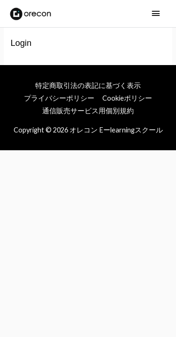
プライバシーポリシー (59, 98)
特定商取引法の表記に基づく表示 (88, 85)
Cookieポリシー (127, 98)
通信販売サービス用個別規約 (88, 111)
